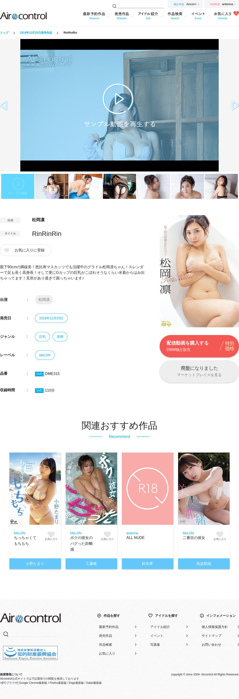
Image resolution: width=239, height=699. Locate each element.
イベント (156, 635)
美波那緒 (203, 564)
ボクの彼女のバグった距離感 (81, 543)
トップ (4, 32)
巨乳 (42, 337)
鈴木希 (147, 564)
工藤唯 (91, 564)
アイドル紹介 (160, 626)
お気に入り (107, 653)
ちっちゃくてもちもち (25, 541)
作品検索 (105, 644)
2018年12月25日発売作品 (36, 32)
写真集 (155, 644)
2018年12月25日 (51, 318)
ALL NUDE (136, 538)
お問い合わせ (211, 644)
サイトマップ (211, 635)
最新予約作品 (109, 626)
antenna (132, 533)
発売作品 (105, 635)
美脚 (60, 337)
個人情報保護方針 (215, 626)
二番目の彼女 (194, 538)
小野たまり (35, 564)
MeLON (44, 355)
